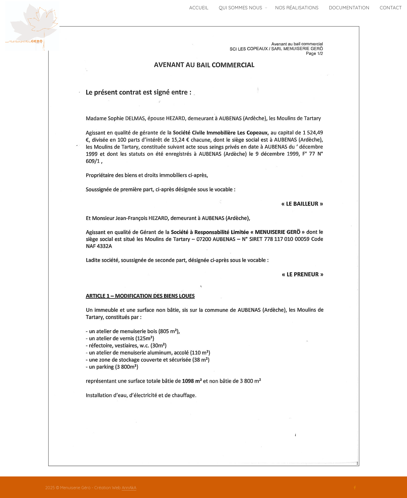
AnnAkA (129, 487)
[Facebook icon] (355, 487)
